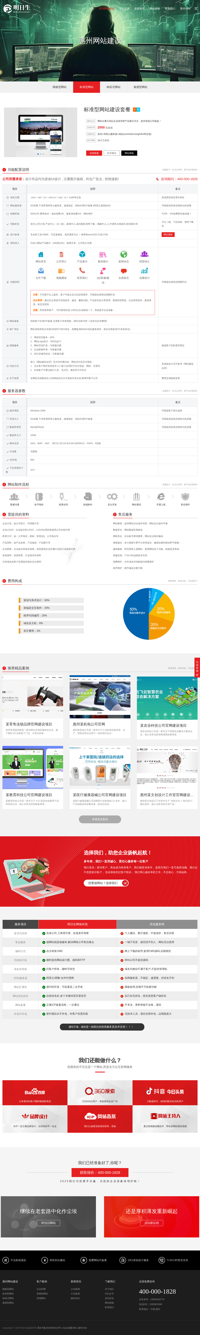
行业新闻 (75, 1293)
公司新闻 (75, 1289)
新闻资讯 (139, 8)
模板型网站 (60, 87)
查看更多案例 (100, 819)
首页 (91, 8)
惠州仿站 (185, 8)
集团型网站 (140, 87)
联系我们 (170, 8)
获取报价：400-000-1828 (100, 1173)
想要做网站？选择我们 (103, 883)
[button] (38, 154)
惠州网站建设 (106, 8)
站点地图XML (70, 1328)
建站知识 (75, 1298)
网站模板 (155, 8)
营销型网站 (42, 1293)
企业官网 (41, 1289)
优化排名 (109, 1298)
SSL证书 (124, 8)
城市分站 (82, 1328)
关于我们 (109, 1289)
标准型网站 (86, 87)
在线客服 (94, 153)
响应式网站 (113, 87)
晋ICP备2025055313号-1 (50, 1328)
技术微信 (111, 153)
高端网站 (41, 1298)
